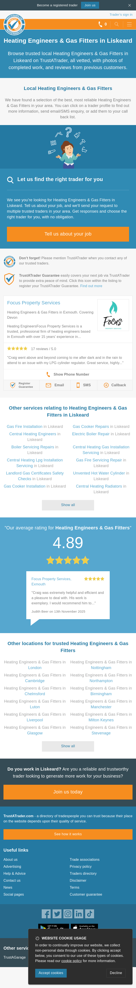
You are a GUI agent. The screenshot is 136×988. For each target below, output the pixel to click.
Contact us (11, 880)
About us (10, 859)
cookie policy (71, 961)
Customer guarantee (86, 894)
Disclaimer (78, 880)
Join (90, 5)
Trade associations (85, 859)
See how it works (68, 834)
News (7, 887)
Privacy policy (81, 866)
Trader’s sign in (121, 14)
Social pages (13, 894)
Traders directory (83, 873)
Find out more (91, 286)
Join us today (68, 792)
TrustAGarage (14, 957)
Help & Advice (14, 873)
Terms (75, 887)
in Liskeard (35, 426)
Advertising (12, 866)
